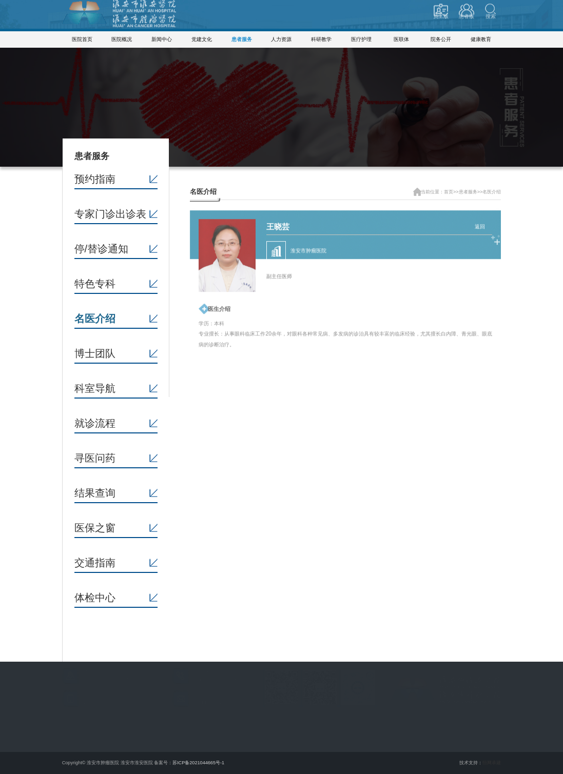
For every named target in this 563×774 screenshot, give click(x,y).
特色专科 (94, 283)
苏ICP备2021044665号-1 (198, 762)
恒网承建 (491, 762)
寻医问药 (94, 458)
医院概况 (121, 39)
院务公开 (441, 39)
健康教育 (481, 39)
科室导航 (94, 388)
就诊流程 (94, 423)
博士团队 (94, 353)
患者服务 (241, 39)
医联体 (401, 39)
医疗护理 (361, 39)
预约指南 (94, 179)
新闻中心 (161, 39)
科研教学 (321, 39)
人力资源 (281, 39)
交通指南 (94, 562)
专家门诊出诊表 (110, 214)
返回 (480, 224)
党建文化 (201, 39)
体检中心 (94, 597)
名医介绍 (94, 318)
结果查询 (94, 493)
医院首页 (82, 39)
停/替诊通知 (101, 248)
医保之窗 (94, 527)
